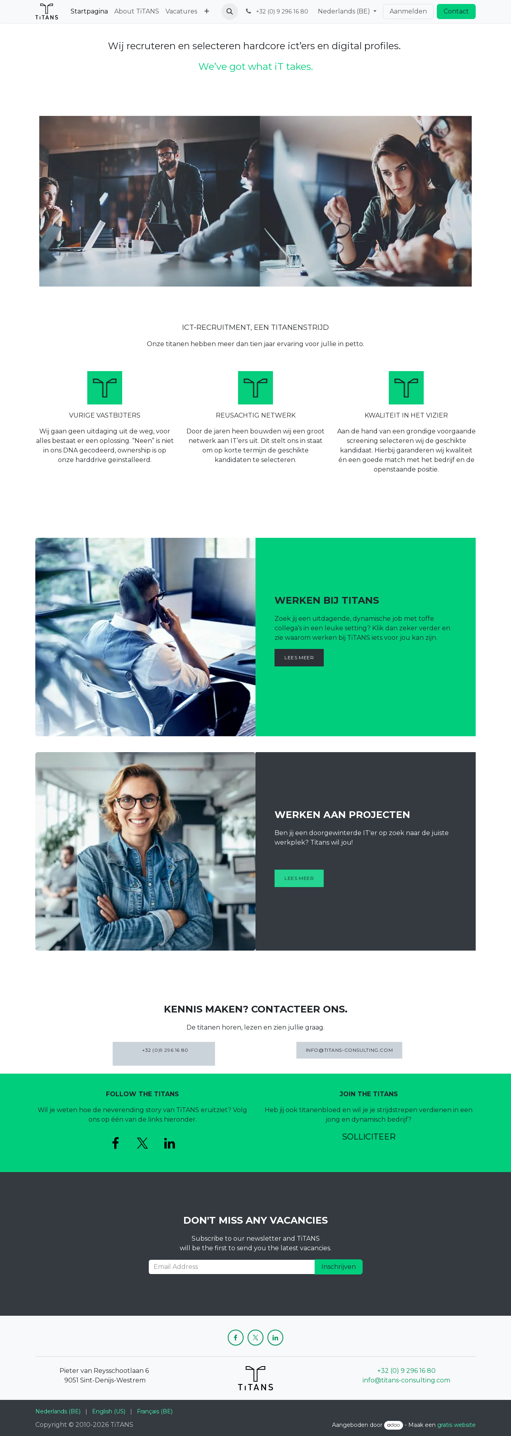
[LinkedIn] (169, 1143)
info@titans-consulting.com (406, 1380)
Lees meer (299, 657)
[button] (229, 11)
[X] (142, 1143)
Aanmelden (408, 11)
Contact (456, 11)
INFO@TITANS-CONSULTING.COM (349, 1050)
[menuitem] (89, 11)
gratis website (456, 1424)
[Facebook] (115, 1143)
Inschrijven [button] (338, 1266)
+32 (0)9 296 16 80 (163, 1053)
